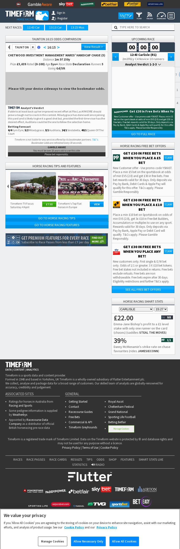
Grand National (118, 412)
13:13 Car (55, 27)
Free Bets (74, 417)
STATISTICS (79, 464)
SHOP (113, 459)
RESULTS (76, 459)
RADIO (98, 464)
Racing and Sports (20, 406)
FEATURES (128, 459)
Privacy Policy (71, 448)
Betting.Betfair (117, 422)
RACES (17, 459)
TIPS (89, 459)
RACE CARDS (58, 459)
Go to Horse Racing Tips (56, 218)
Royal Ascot (116, 402)
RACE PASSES (35, 459)
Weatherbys (20, 415)
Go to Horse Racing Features (56, 225)
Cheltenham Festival (121, 407)
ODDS (101, 459)
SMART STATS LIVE (151, 459)
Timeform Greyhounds (83, 427)
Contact (74, 407)
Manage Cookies (121, 428)
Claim (168, 157)
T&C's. (95, 139)
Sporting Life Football (121, 417)
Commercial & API (80, 422)
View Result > (93, 47)
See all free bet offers (143, 289)
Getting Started (78, 402)
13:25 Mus (77, 27)
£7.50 (49, 204)
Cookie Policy (109, 448)
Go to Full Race (143, 134)
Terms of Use (90, 448)
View (97, 204)
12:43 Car (33, 27)
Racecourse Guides (81, 412)
